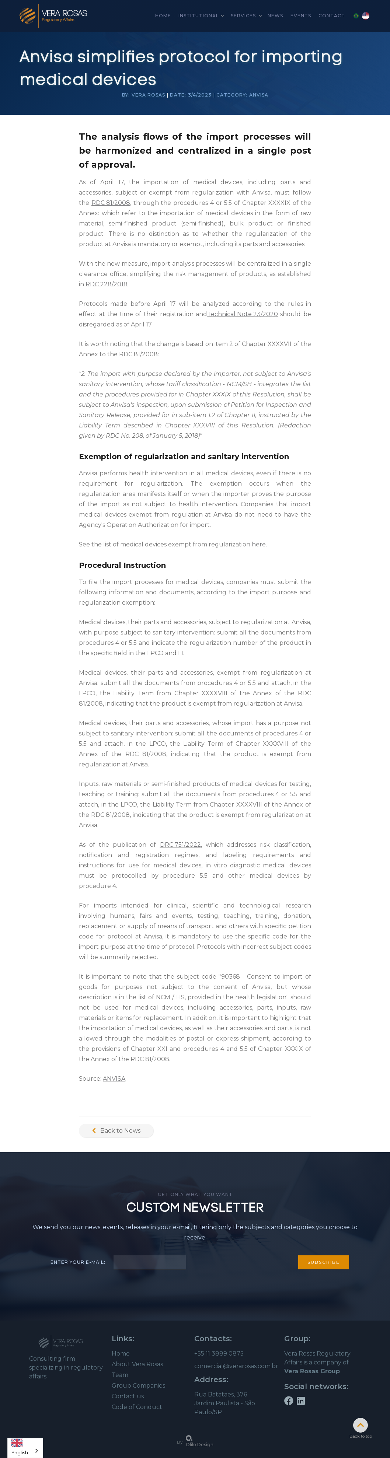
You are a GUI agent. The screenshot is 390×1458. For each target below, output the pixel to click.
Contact (331, 15)
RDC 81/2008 (110, 202)
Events (300, 15)
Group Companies (138, 1385)
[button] (201, 16)
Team (120, 1374)
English (19, 1445)
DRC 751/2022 (180, 844)
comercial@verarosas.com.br (236, 1366)
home (163, 15)
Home (121, 1353)
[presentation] (242, 1261)
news (275, 15)
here (259, 544)
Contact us (128, 1396)
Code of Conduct (137, 1406)
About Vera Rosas (137, 1364)
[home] (53, 16)
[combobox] (25, 1448)
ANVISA (114, 1078)
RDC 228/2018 (107, 284)
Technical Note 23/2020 (242, 314)
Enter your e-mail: (78, 1262)
